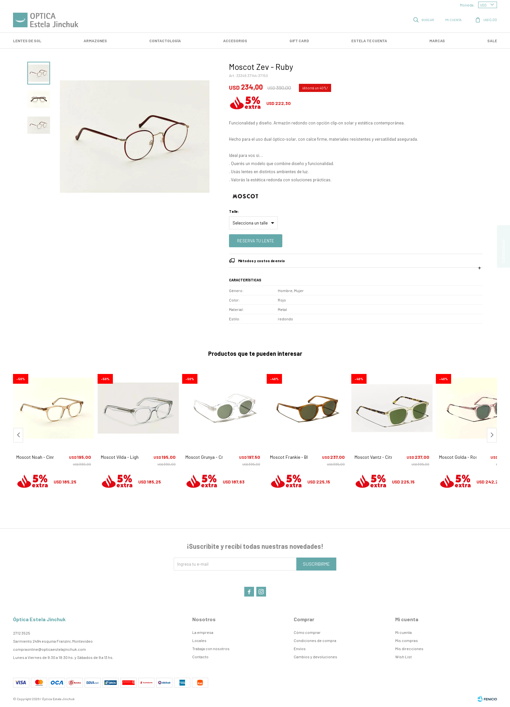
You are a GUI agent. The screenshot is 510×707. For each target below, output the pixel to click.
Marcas (437, 40)
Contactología (165, 40)
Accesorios (235, 40)
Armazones (95, 40)
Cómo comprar (307, 632)
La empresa (202, 632)
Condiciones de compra (315, 640)
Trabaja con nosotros (211, 648)
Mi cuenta (403, 632)
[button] (492, 435)
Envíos (300, 648)
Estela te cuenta (369, 40)
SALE (492, 40)
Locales (199, 640)
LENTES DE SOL (27, 40)
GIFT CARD (299, 40)
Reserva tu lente (255, 240)
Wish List (403, 656)
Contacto (200, 656)
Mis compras (406, 640)
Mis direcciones (409, 648)
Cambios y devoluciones (315, 656)
